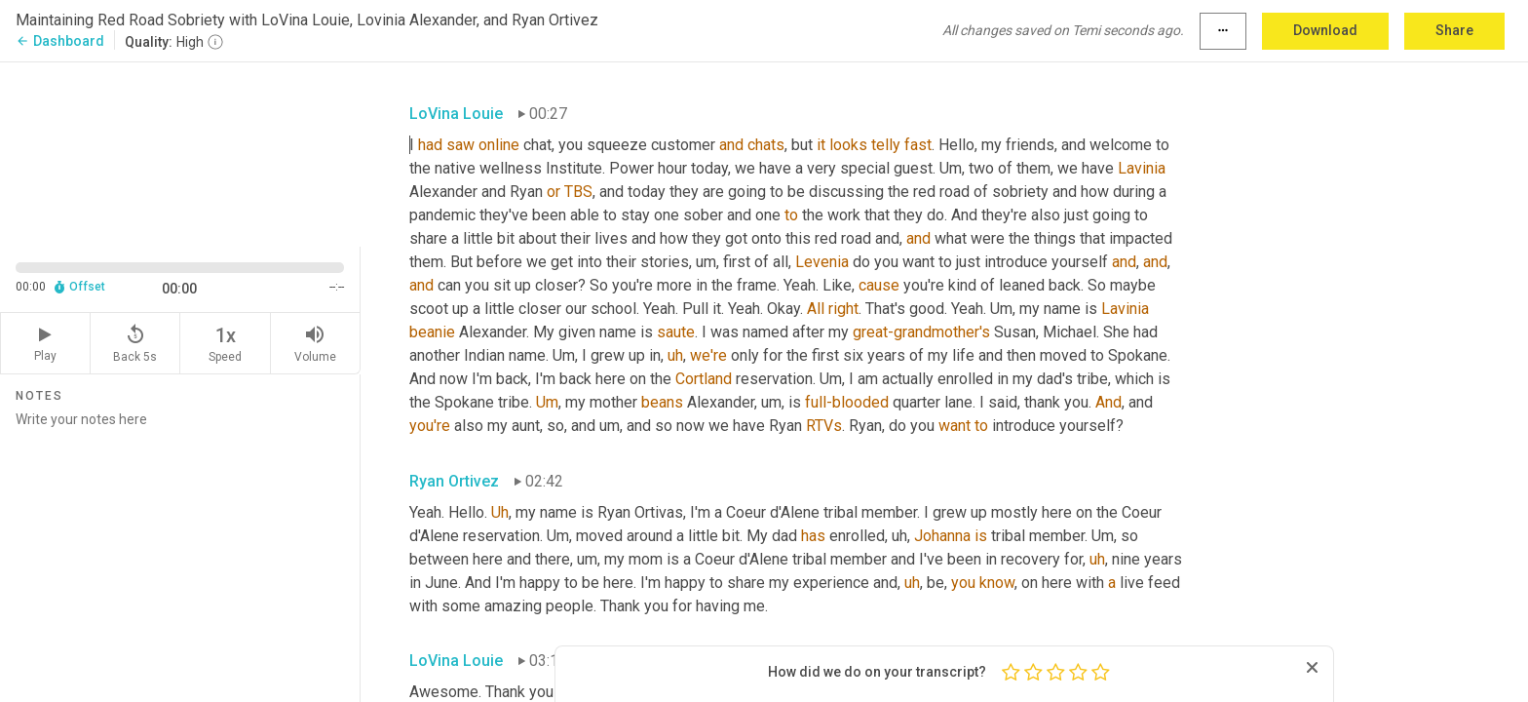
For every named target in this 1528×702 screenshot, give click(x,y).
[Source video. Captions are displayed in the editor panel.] (180, 152)
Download (1325, 30)
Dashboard (60, 41)
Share (1454, 30)
